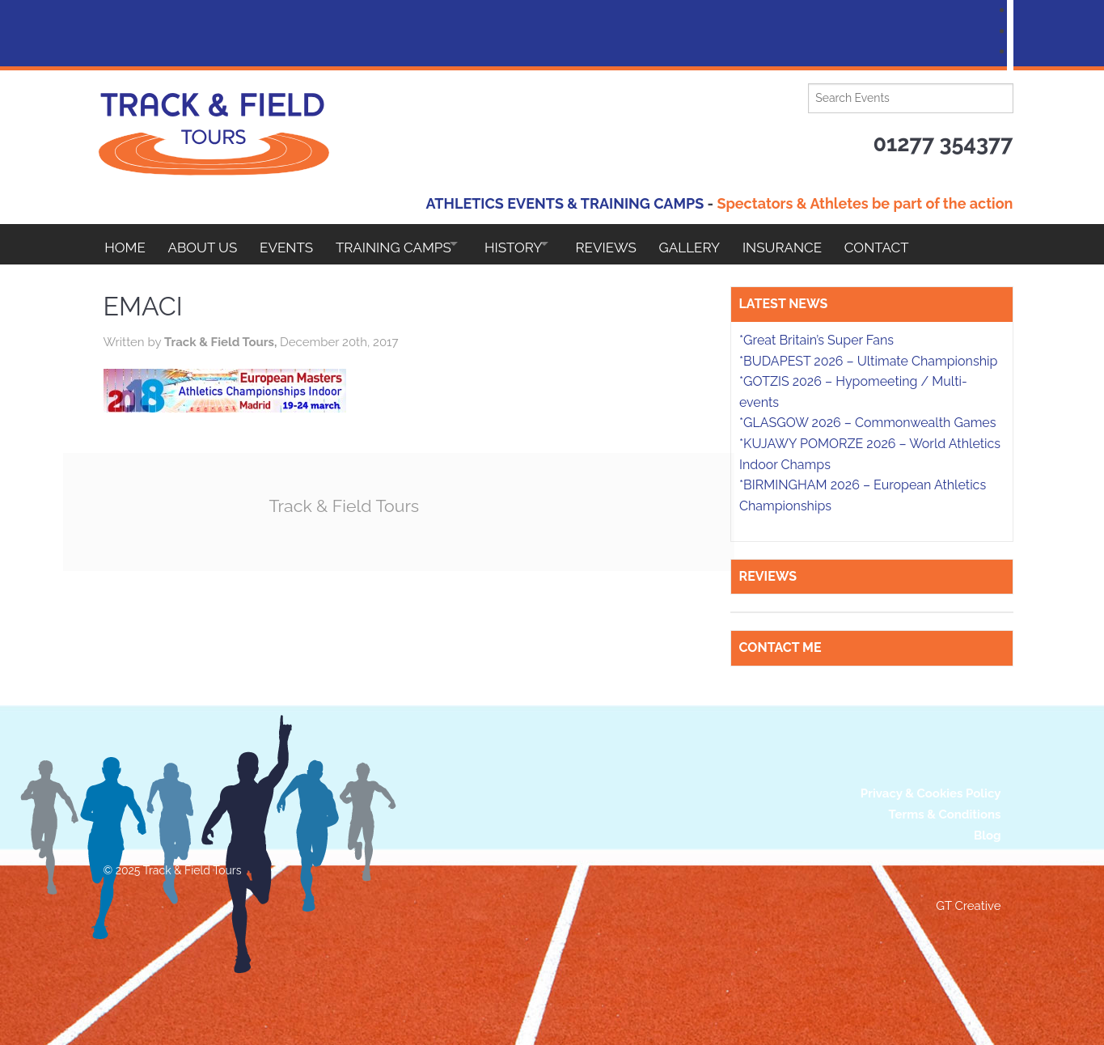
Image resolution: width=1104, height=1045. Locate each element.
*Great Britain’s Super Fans (816, 340)
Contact (923, 244)
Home (125, 244)
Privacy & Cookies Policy (931, 793)
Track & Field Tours (350, 505)
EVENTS (295, 244)
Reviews (639, 244)
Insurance (824, 244)
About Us (207, 244)
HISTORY (536, 244)
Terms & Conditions (945, 814)
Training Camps (407, 244)
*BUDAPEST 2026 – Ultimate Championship (868, 361)
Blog (987, 835)
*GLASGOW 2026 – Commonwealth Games (867, 422)
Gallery (727, 244)
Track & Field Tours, (222, 342)
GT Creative (968, 906)
